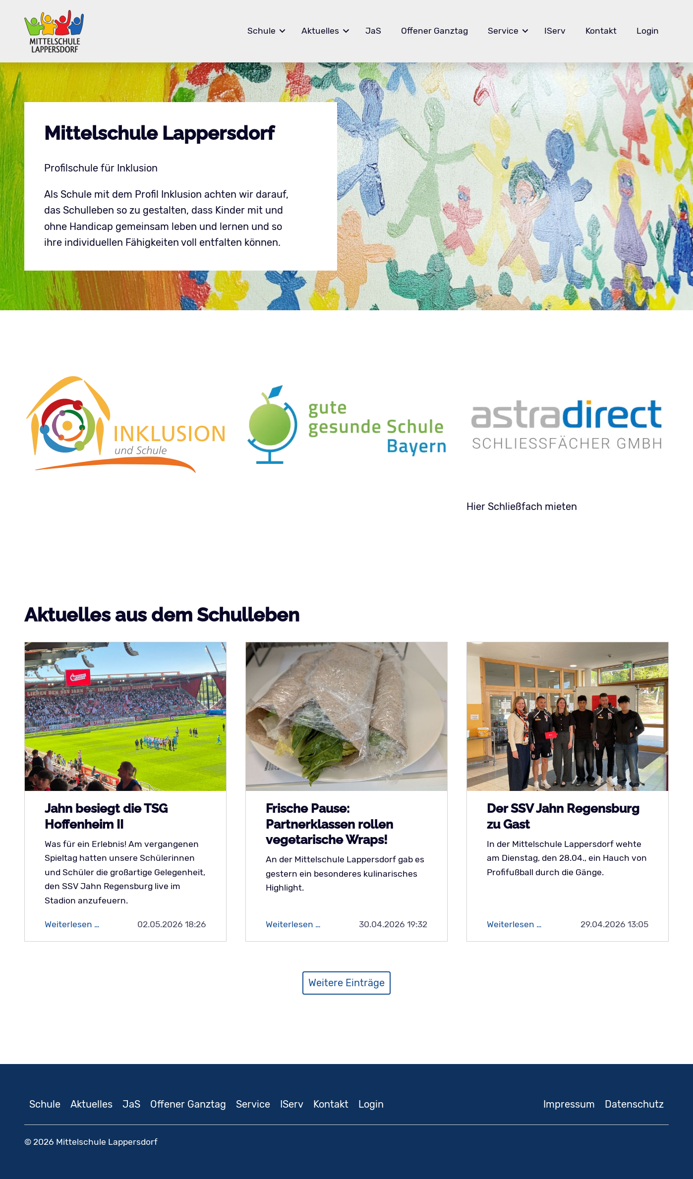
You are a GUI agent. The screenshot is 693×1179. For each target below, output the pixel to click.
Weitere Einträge (346, 983)
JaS (373, 31)
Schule (261, 31)
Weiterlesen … (80, 924)
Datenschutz (634, 1104)
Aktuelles (320, 31)
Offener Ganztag (434, 31)
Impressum (569, 1104)
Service (503, 31)
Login (647, 31)
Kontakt (601, 31)
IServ (555, 31)
